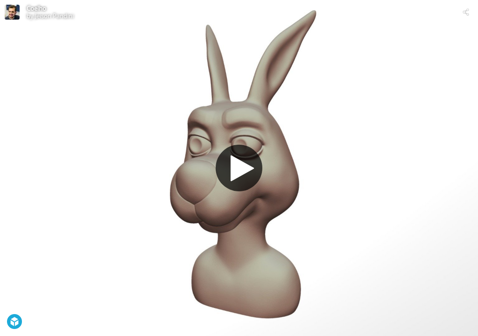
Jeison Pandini (54, 16)
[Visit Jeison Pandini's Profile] (12, 12)
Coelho (36, 8)
